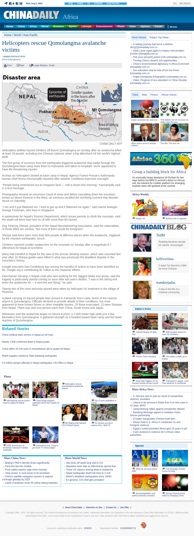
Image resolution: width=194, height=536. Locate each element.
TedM (160, 235)
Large (36, 65)
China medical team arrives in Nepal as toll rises (27, 334)
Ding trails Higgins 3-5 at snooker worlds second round (145, 382)
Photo (120, 26)
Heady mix (140, 218)
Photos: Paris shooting (146, 356)
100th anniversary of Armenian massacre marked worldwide (15, 447)
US (88, 3)
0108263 (88, 528)
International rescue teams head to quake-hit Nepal (16, 402)
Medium (44, 65)
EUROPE (98, 3)
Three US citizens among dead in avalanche (89, 469)
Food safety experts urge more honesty (26, 469)
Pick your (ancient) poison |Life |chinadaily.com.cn (159, 57)
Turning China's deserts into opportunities (155, 60)
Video (132, 26)
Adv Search (184, 3)
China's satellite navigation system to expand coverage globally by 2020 (27, 478)
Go (174, 3)
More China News (15, 458)
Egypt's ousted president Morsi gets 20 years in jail (160, 428)
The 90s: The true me (169, 143)
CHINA (80, 3)
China (21, 26)
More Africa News (143, 389)
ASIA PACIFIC (113, 3)
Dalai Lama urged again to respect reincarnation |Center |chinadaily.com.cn (157, 52)
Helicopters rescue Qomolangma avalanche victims (72, 386)
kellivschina (165, 259)
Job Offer (124, 507)
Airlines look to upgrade (176, 218)
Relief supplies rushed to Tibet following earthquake (29, 355)
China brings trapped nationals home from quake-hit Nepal (45, 403)
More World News (76, 458)
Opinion (145, 26)
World (45, 26)
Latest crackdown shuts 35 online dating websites (31, 482)
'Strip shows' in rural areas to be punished (27, 473)
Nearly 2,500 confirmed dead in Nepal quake (25, 341)
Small (51, 65)
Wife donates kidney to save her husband (174, 333)
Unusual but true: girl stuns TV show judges (45, 446)
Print (9, 65)
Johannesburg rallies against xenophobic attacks (159, 409)
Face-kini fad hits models (18, 466)
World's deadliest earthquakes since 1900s (89, 476)
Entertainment (104, 26)
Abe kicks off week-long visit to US (84, 462)
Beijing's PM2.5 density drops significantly (27, 462)
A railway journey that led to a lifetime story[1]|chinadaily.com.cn (151, 46)
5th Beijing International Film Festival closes (74, 424)
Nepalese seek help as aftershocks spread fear (91, 466)
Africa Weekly (140, 194)
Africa (33, 26)
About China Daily (73, 507)
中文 (70, 3)
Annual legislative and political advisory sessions (143, 494)
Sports (73, 26)
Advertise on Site (94, 507)
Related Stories (15, 328)
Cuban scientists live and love (144, 120)
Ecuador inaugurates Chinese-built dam (154, 418)
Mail (22, 65)
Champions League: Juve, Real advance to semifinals (175, 382)
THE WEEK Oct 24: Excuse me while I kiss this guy (174, 121)
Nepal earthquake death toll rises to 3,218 (88, 473)
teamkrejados (165, 283)
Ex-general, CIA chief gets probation (85, 479)
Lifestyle (86, 26)
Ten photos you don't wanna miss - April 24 (102, 424)
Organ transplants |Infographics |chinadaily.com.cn (160, 76)
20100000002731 (128, 528)
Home (9, 26)
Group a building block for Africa (159, 172)
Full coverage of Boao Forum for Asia (173, 470)
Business (58, 26)
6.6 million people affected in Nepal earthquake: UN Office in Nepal (37, 362)
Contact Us (111, 507)
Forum (158, 26)
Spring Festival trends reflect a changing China (173, 494)
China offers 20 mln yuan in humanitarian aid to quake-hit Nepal (36, 348)
